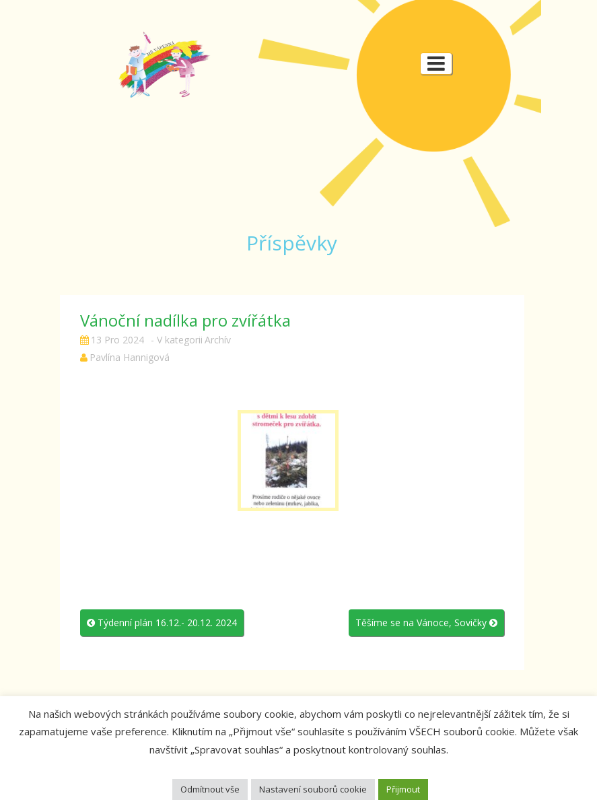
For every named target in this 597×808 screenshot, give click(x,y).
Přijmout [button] (403, 789)
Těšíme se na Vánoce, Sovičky (426, 622)
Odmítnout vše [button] (210, 789)
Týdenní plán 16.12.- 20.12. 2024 (162, 622)
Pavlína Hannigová (130, 357)
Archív (218, 339)
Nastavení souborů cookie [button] (313, 789)
